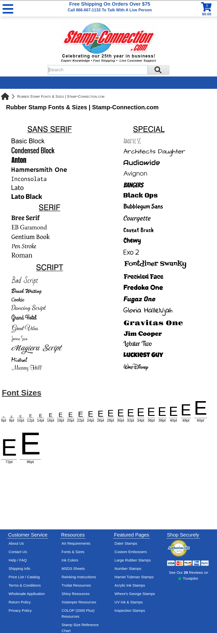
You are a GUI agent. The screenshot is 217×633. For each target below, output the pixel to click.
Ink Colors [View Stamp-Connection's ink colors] (70, 560)
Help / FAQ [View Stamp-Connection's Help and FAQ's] (18, 560)
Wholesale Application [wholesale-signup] (27, 594)
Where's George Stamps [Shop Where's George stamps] (134, 594)
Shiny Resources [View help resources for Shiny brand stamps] (75, 594)
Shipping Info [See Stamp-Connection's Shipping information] (19, 568)
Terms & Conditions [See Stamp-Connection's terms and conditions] (25, 585)
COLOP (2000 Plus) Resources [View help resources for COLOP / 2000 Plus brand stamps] (78, 613)
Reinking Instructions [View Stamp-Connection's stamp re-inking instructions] (79, 577)
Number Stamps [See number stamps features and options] (127, 568)
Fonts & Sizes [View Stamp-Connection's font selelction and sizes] (73, 552)
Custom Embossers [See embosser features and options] (130, 552)
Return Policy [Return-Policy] (20, 602)
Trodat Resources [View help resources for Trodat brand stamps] (76, 585)
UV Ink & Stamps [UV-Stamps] (128, 602)
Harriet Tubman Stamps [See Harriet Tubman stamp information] (133, 577)
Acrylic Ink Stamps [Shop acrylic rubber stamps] (129, 585)
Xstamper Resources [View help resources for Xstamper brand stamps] (79, 602)
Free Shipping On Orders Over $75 (110, 6)
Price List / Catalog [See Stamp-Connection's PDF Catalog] (24, 577)
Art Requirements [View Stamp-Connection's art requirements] (76, 543)
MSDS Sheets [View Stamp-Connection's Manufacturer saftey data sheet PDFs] (73, 568)
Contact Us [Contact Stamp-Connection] (18, 552)
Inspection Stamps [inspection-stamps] (129, 610)
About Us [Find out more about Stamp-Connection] (16, 543)
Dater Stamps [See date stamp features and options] (125, 543)
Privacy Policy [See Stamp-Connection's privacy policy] (20, 610)
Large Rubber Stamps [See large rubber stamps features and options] (132, 560)
